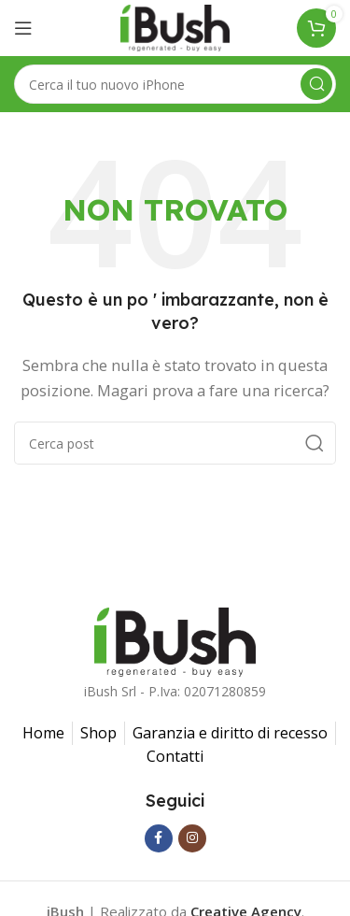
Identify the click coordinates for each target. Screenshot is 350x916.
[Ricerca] (175, 84)
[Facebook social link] (159, 838)
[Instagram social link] (192, 838)
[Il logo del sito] (174, 26)
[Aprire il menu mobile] (23, 28)
